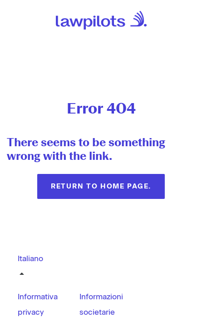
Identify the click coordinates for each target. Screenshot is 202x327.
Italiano (30, 258)
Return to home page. (101, 186)
